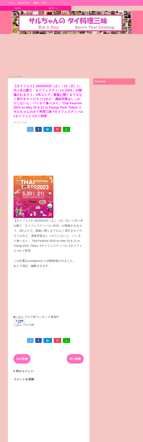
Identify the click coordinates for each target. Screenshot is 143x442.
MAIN (18, 8)
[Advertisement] (71, 55)
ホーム (11, 3)
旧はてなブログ (24, 3)
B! (47, 129)
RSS (44, 3)
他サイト (53, 8)
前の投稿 (75, 358)
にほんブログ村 (24, 324)
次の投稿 (22, 358)
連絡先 (36, 3)
